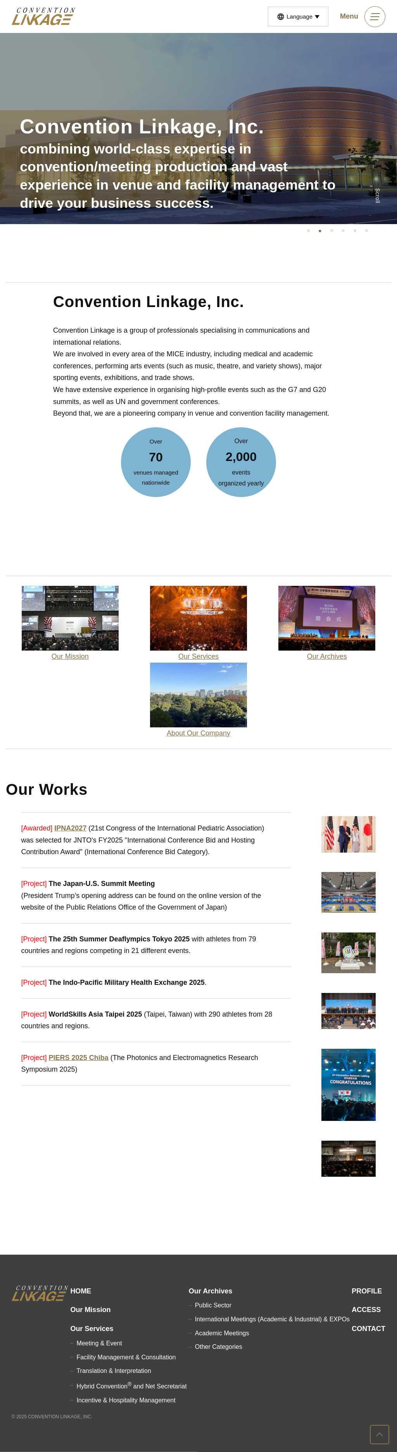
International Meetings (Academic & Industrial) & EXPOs (272, 1319)
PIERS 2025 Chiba (79, 1058)
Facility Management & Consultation (126, 1357)
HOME (80, 1291)
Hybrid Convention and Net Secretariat (131, 1386)
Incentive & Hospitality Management (125, 1400)
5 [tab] (355, 230)
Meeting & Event (99, 1343)
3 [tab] (331, 230)
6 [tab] (366, 230)
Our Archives (210, 1291)
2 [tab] (320, 230)
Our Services (91, 1329)
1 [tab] (308, 230)
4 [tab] (343, 230)
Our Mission (90, 1310)
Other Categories (218, 1346)
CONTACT (368, 1329)
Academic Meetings (222, 1333)
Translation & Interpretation (113, 1370)
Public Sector (213, 1305)
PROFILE (367, 1291)
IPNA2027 (70, 828)
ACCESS (366, 1310)
